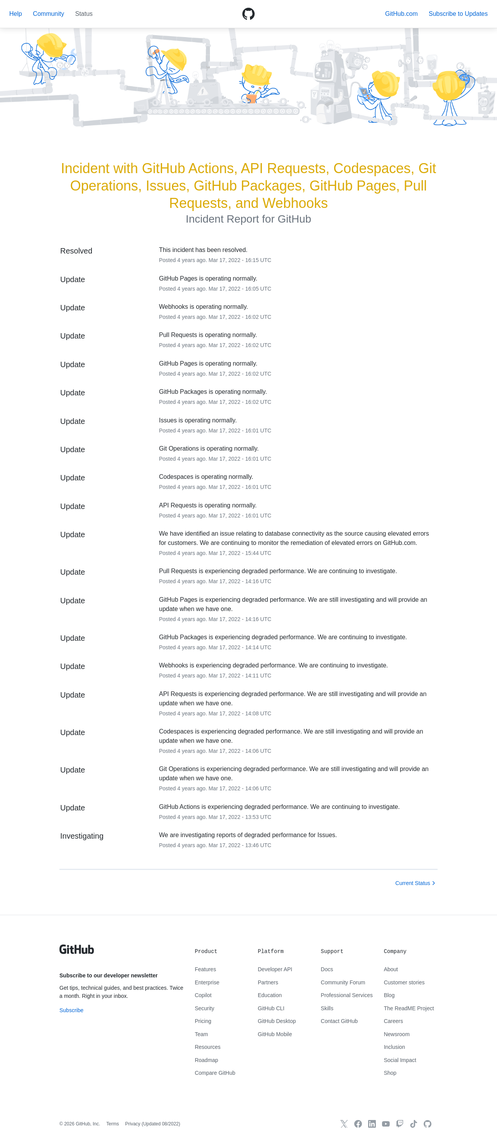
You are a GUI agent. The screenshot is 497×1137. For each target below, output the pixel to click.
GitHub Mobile (275, 1034)
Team (201, 1034)
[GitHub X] (344, 1124)
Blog (389, 995)
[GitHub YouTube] (386, 1124)
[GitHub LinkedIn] (372, 1124)
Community (48, 13)
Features (205, 969)
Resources (208, 1047)
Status (84, 13)
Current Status (413, 883)
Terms (112, 1124)
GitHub (294, 219)
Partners (268, 982)
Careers (393, 1021)
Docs (327, 969)
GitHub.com (401, 13)
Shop (390, 1073)
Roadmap (206, 1060)
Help (15, 13)
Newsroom (397, 1034)
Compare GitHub (215, 1073)
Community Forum (343, 982)
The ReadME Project (409, 1008)
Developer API (275, 969)
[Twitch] (400, 1124)
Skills (327, 1008)
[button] (458, 13)
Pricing (203, 1021)
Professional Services (347, 995)
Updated (161, 1124)
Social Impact (400, 1060)
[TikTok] (414, 1124)
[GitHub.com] (427, 1124)
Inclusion (394, 1047)
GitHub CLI (271, 1008)
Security (205, 1008)
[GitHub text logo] (76, 953)
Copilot (203, 995)
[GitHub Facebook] (358, 1124)
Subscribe (71, 1010)
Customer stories (404, 982)
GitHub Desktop (277, 1021)
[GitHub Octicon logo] (248, 14)
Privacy (132, 1124)
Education (270, 995)
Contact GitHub (339, 1021)
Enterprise (207, 982)
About (391, 969)
